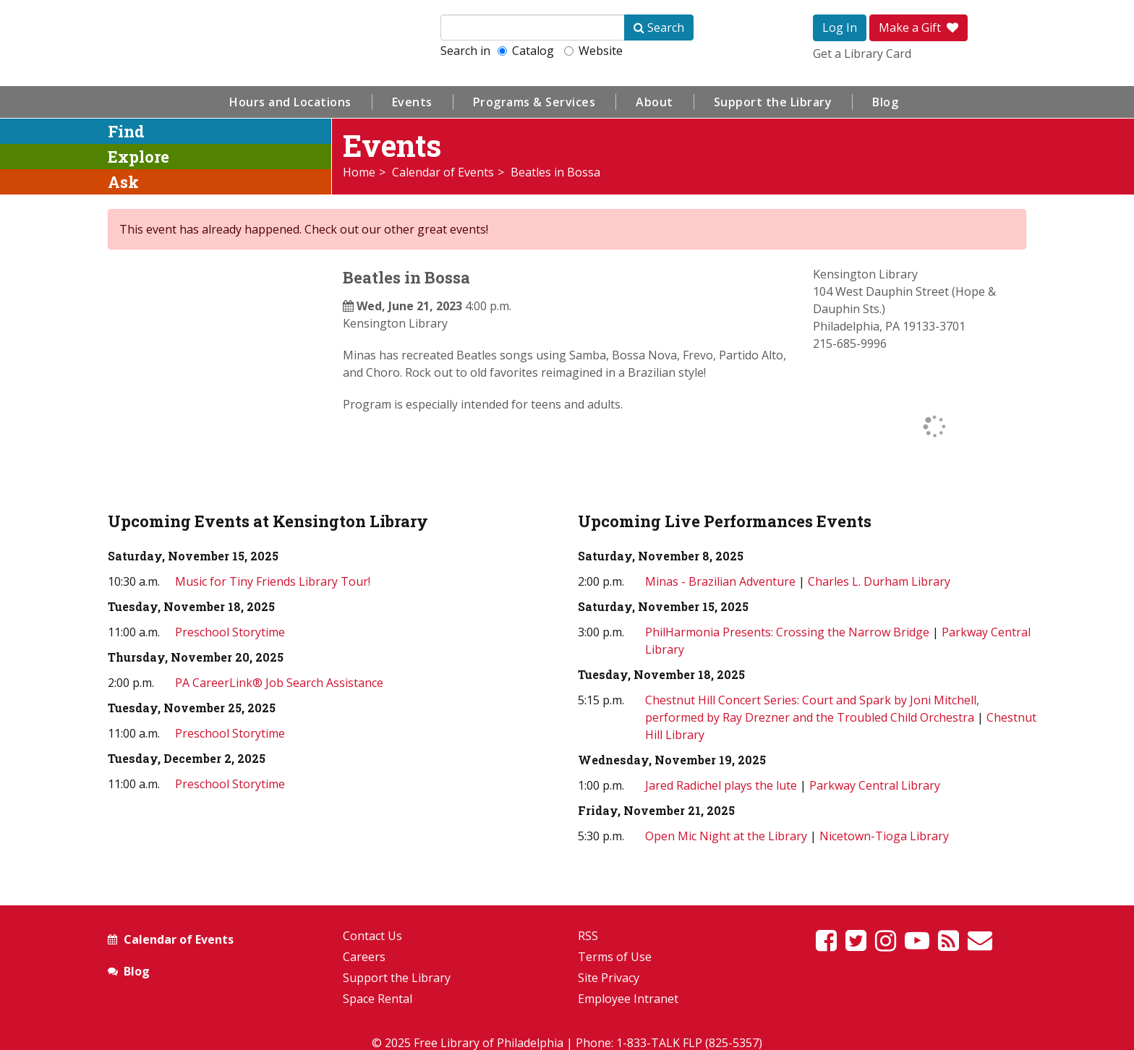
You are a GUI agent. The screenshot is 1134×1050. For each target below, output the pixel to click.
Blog (885, 102)
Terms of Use (615, 957)
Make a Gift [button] (918, 27)
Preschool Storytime (230, 632)
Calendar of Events (443, 172)
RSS (588, 936)
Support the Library (773, 102)
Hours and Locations (290, 102)
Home (359, 172)
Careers (364, 957)
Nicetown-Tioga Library (884, 836)
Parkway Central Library (874, 785)
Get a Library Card (862, 53)
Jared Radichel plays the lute (722, 785)
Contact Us (372, 936)
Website (593, 50)
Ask (123, 181)
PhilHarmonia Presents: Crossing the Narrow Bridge (787, 632)
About (654, 102)
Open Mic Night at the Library (726, 836)
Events (412, 102)
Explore (138, 156)
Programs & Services (534, 102)
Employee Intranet (628, 999)
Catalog (526, 50)
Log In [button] (839, 27)
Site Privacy (608, 978)
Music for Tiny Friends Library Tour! (272, 581)
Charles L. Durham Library (879, 581)
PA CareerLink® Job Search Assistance (279, 683)
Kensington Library (395, 323)
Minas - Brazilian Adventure (720, 581)
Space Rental (377, 999)
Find (126, 131)
